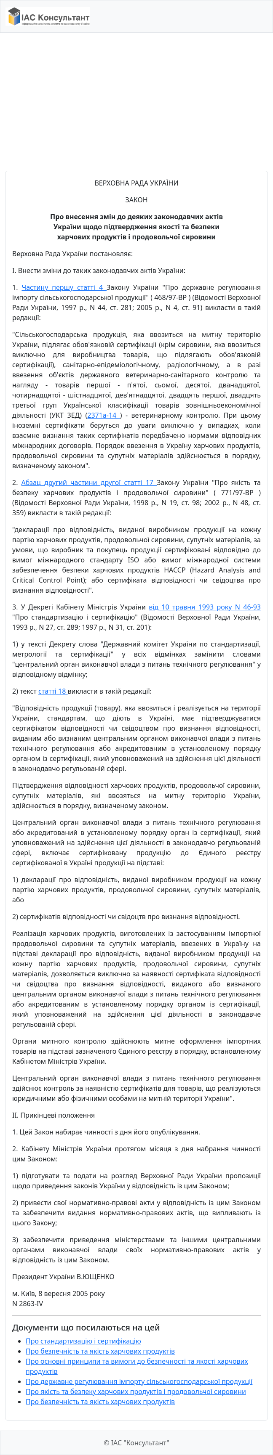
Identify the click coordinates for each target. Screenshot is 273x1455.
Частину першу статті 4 (64, 287)
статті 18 (53, 691)
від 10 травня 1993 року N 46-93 (205, 607)
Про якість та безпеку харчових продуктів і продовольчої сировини (136, 1391)
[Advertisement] (136, 102)
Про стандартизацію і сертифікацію (83, 1341)
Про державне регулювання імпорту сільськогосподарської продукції (139, 1381)
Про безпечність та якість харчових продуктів (100, 1351)
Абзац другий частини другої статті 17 (89, 482)
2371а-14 (103, 415)
